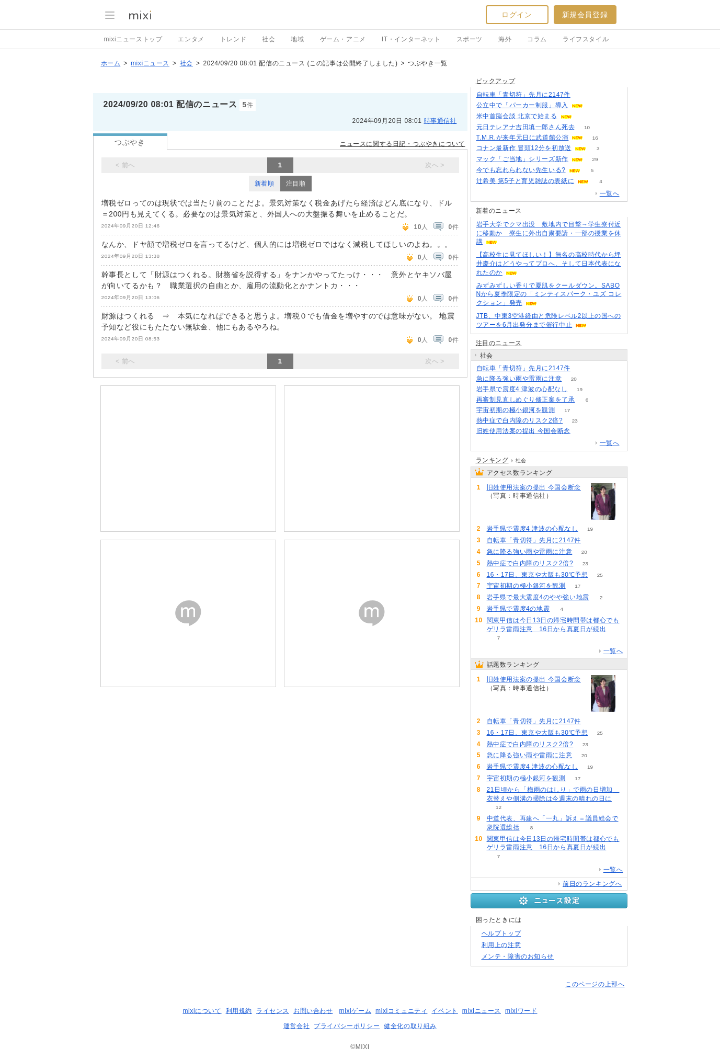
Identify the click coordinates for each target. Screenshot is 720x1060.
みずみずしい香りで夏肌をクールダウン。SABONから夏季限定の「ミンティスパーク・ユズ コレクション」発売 (549, 294)
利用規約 (239, 1011)
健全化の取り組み (410, 1026)
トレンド (233, 39)
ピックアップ (496, 81)
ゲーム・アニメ (343, 39)
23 (575, 421)
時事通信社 (440, 120)
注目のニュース (499, 343)
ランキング (492, 460)
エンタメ (191, 39)
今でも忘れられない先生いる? (521, 170)
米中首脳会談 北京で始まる (516, 116)
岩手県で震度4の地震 (518, 608)
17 (567, 410)
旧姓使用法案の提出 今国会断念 (523, 431)
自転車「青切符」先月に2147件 (523, 94)
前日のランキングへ (592, 883)
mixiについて (201, 1011)
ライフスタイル (586, 39)
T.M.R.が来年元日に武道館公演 (522, 137)
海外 (504, 39)
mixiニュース (150, 63)
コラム (537, 39)
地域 (297, 39)
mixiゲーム (355, 1011)
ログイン (516, 14)
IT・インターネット (411, 39)
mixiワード (521, 1011)
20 (574, 379)
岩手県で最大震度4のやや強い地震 (538, 597)
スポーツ (469, 39)
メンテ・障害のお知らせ (518, 956)
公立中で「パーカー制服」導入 (522, 105)
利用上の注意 (501, 945)
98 (582, 431)
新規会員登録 (585, 14)
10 (587, 127)
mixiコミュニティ (401, 1011)
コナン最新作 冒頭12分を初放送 (524, 148)
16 (595, 138)
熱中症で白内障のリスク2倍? (519, 420)
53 (595, 105)
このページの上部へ (594, 984)
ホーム (111, 63)
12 (498, 807)
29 (595, 159)
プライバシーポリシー (347, 1026)
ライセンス (272, 1011)
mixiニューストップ (133, 39)
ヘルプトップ (501, 933)
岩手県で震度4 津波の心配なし (522, 389)
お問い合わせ (313, 1011)
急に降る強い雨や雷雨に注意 (519, 378)
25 (600, 575)
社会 (268, 39)
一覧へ (610, 193)
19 (579, 389)
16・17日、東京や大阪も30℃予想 (537, 574)
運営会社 (296, 1026)
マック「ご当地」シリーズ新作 (522, 159)
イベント (444, 1011)
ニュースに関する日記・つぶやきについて (402, 143)
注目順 (296, 183)
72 (582, 95)
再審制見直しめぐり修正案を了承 (525, 399)
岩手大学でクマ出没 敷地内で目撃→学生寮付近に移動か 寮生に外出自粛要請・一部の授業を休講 (548, 233)
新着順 (265, 183)
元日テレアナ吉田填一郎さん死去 (525, 127)
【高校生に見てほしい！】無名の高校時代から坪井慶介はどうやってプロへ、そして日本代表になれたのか (548, 263)
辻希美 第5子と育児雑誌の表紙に (525, 181)
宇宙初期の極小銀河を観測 (515, 410)
